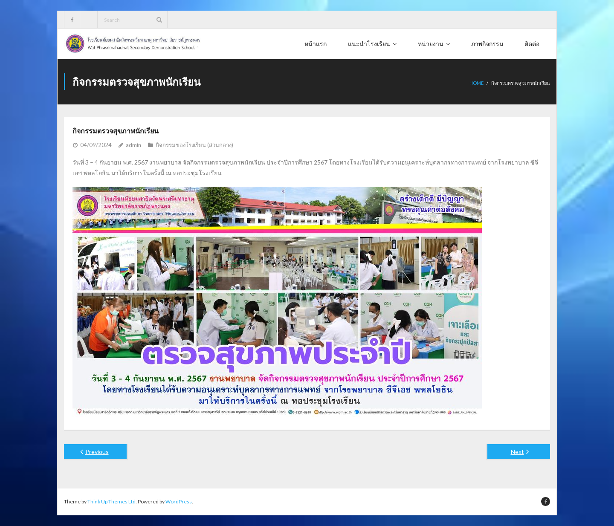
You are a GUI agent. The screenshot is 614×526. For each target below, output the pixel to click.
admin (133, 145)
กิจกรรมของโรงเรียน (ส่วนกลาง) (194, 145)
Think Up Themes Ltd (111, 501)
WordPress (178, 501)
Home (476, 83)
